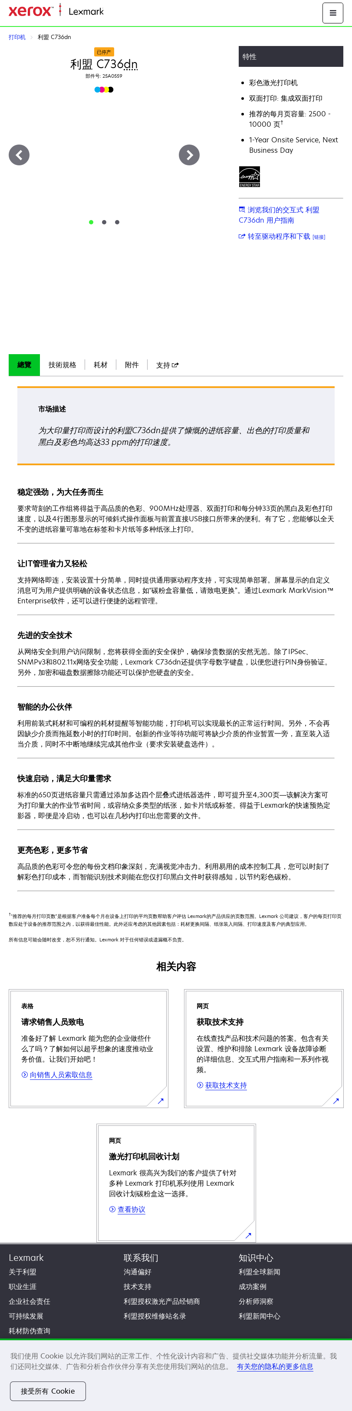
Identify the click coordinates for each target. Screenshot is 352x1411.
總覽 (24, 364)
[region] (176, 1375)
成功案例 (252, 1286)
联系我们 (141, 1257)
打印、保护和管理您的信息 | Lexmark (154, 12)
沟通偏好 (137, 1271)
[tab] (91, 222)
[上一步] (19, 155)
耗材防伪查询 (29, 1330)
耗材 (101, 364)
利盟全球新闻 (259, 1271)
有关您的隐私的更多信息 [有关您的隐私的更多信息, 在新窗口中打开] (275, 1366)
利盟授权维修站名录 (155, 1316)
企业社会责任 (29, 1301)
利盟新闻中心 (259, 1316)
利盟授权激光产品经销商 (162, 1301)
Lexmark (26, 1257)
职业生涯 (22, 1286)
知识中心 (256, 1257)
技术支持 (137, 1286)
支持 (167, 365)
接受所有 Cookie (48, 1391)
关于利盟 (22, 1271)
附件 (132, 364)
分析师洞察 (256, 1301)
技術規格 (62, 364)
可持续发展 (26, 1316)
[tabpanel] (176, 638)
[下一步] (189, 155)
